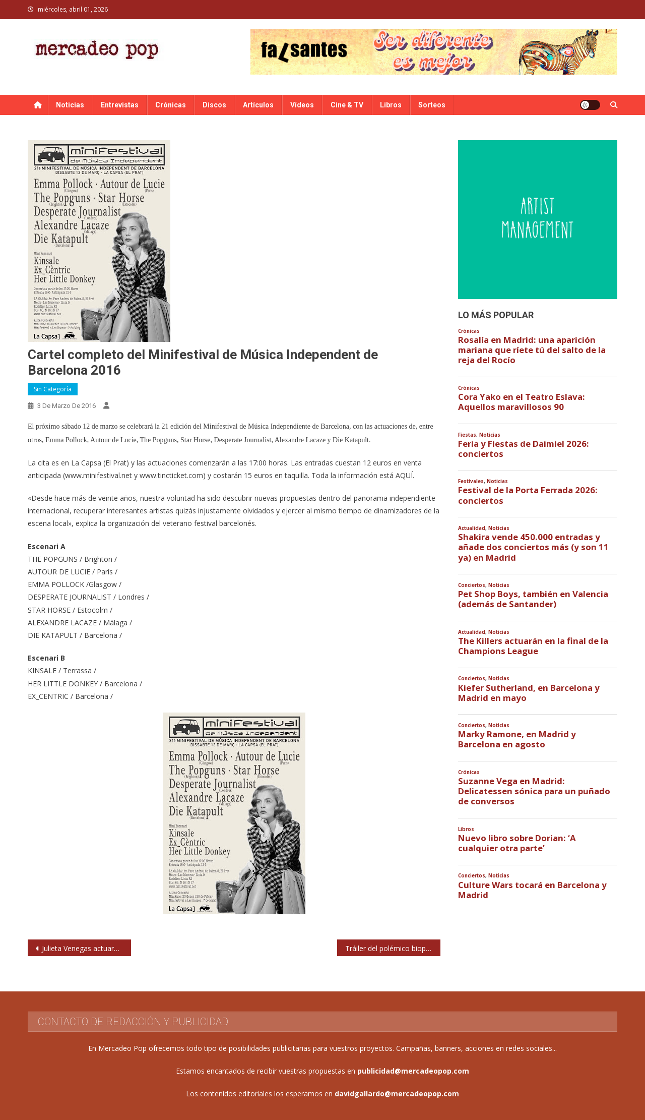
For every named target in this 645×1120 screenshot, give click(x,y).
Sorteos (431, 105)
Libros (391, 105)
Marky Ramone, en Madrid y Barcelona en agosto (517, 739)
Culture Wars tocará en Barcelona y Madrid (532, 890)
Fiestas (467, 435)
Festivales (471, 481)
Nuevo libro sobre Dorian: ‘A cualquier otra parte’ (517, 843)
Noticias (70, 105)
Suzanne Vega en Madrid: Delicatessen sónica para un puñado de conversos (534, 791)
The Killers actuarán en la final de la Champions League (533, 646)
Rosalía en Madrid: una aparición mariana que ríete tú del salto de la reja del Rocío (532, 350)
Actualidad (471, 528)
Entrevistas (120, 105)
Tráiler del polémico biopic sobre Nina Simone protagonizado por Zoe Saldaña (392, 948)
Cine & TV (347, 105)
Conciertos (471, 585)
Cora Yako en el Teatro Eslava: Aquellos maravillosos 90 (521, 402)
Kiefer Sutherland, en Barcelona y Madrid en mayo (529, 693)
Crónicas (170, 105)
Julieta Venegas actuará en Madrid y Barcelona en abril (86, 948)
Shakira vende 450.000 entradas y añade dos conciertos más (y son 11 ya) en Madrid (533, 547)
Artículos (258, 105)
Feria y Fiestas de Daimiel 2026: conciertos (523, 449)
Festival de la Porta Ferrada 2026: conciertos (528, 495)
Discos (214, 105)
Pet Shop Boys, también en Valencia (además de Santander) (533, 599)
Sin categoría (53, 389)
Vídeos (302, 105)
